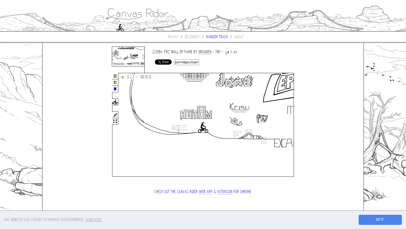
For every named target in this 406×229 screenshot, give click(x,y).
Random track (217, 37)
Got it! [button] (380, 220)
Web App (206, 191)
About (239, 37)
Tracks (173, 37)
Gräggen (205, 52)
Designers (192, 37)
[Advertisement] (64, 125)
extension (225, 191)
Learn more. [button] (94, 219)
